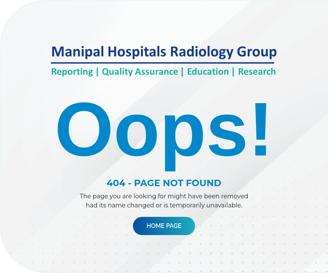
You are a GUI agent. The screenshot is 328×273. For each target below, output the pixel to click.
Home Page (164, 225)
